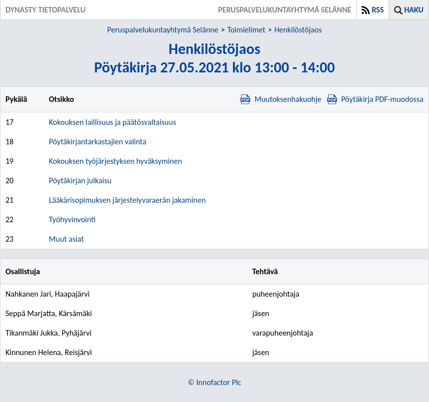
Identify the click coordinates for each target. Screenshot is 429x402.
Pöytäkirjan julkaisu (80, 180)
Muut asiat (66, 239)
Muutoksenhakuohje (280, 99)
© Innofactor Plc (214, 382)
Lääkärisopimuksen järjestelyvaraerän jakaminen (127, 200)
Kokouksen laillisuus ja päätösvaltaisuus (112, 122)
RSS (378, 9)
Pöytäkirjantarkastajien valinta (97, 141)
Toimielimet (246, 29)
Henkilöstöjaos (298, 29)
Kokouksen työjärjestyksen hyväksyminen (115, 161)
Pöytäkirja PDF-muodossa (375, 99)
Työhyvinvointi (72, 219)
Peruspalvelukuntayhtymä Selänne (162, 29)
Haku (414, 9)
